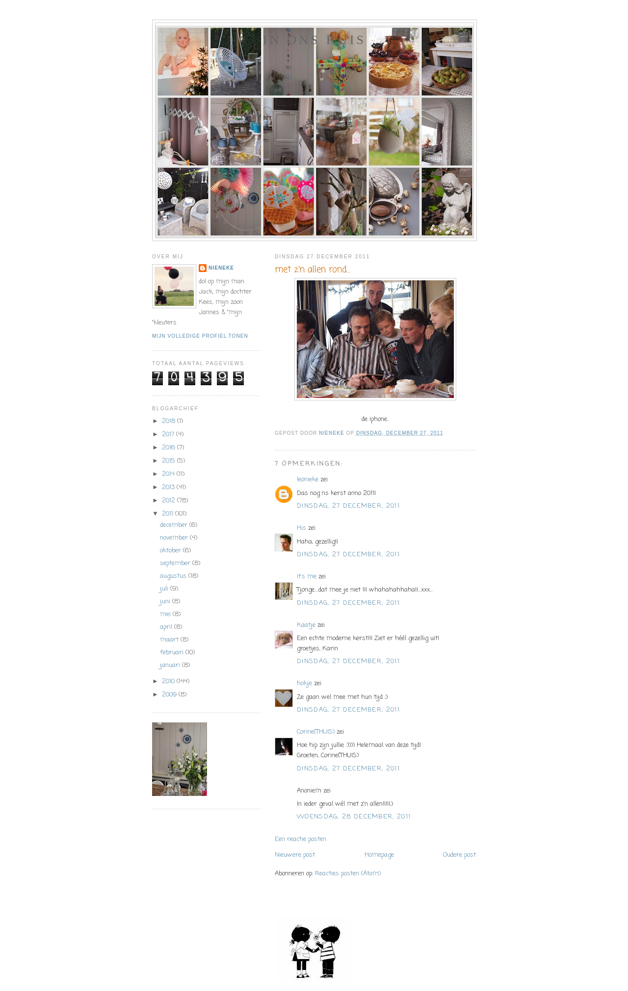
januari (171, 665)
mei (166, 614)
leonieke (307, 479)
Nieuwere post (295, 855)
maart (170, 639)
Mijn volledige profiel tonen (200, 336)
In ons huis (314, 40)
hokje (304, 683)
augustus (174, 576)
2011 (168, 514)
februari (172, 652)
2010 (169, 681)
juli (165, 589)
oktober (171, 550)
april (167, 627)
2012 (169, 500)
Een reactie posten (300, 839)
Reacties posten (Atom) (348, 873)
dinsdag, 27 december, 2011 (348, 506)
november (175, 538)
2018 (169, 421)
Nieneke (221, 268)
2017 (169, 434)
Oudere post (459, 855)
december (174, 525)
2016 (169, 447)
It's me (306, 576)
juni (166, 601)
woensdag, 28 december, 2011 (354, 816)
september (176, 563)
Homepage (379, 855)
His (301, 528)
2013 (169, 487)
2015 (169, 461)
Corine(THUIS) (316, 732)
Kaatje (306, 625)
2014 (169, 474)
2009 (170, 694)
